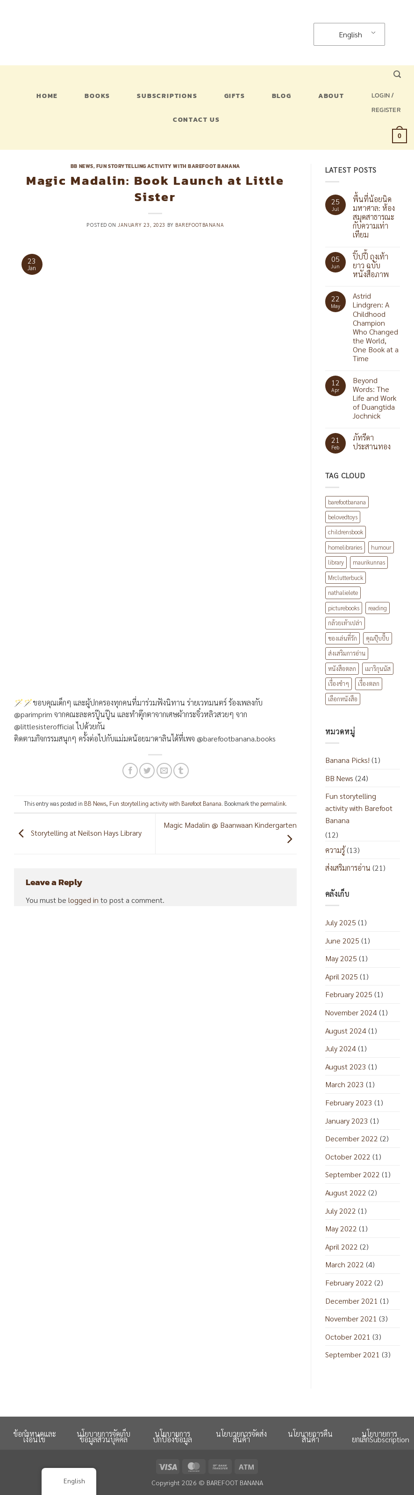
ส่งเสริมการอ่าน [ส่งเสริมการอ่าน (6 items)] (346, 653)
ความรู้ (335, 850)
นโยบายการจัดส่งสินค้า (241, 1436)
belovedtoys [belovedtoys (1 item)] (342, 517)
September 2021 (352, 1354)
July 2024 (340, 1048)
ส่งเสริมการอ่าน (348, 868)
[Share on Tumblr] (181, 770)
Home (47, 96)
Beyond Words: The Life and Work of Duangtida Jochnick (374, 398)
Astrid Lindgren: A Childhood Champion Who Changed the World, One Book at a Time (376, 327)
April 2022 (341, 1246)
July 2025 (340, 922)
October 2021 (348, 1336)
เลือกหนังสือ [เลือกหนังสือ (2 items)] (342, 699)
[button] (397, 74)
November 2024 (351, 1012)
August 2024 (345, 1030)
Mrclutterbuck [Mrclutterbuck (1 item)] (345, 577)
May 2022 (341, 1228)
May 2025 (341, 958)
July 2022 (340, 1211)
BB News (82, 166)
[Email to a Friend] (164, 770)
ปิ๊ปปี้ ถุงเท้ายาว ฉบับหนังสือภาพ (371, 265)
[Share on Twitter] (147, 770)
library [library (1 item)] (336, 562)
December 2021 (351, 1301)
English (344, 34)
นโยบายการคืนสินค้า (310, 1436)
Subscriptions (167, 96)
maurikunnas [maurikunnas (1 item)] (369, 562)
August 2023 (345, 1066)
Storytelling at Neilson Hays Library (78, 833)
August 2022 (345, 1192)
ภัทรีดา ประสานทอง (372, 442)
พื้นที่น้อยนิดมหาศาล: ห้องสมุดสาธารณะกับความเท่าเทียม (374, 217)
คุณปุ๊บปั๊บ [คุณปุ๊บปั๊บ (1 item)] (377, 638)
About (331, 96)
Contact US (196, 119)
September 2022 (352, 1174)
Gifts (234, 96)
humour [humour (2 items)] (381, 547)
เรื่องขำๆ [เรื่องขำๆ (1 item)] (338, 683)
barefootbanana (199, 224)
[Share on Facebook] (130, 770)
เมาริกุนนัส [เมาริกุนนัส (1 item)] (378, 668)
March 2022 (344, 1264)
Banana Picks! (347, 760)
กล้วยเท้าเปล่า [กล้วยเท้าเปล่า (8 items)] (345, 623)
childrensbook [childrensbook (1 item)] (345, 532)
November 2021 (351, 1318)
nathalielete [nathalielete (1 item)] (343, 592)
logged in (83, 900)
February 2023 (348, 1102)
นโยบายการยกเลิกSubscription (380, 1436)
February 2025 (348, 994)
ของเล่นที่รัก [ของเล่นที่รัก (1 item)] (342, 638)
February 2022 (348, 1282)
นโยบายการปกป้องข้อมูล (172, 1436)
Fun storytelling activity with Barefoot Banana (168, 166)
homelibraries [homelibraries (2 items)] (345, 547)
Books (97, 96)
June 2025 (342, 940)
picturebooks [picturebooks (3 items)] (343, 608)
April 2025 (341, 976)
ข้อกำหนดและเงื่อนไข (34, 1436)
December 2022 (351, 1138)
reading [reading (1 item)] (377, 608)
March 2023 (344, 1084)
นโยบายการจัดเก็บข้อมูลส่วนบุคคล (103, 1436)
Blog (282, 96)
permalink (273, 803)
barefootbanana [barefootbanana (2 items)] (347, 502)
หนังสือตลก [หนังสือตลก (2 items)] (342, 668)
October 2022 (348, 1156)
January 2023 (346, 1120)
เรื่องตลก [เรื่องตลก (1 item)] (368, 683)
